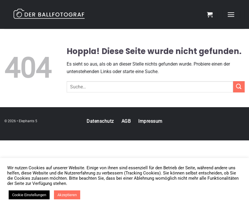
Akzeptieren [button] (67, 195)
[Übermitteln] (239, 86)
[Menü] (231, 14)
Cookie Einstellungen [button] (29, 195)
